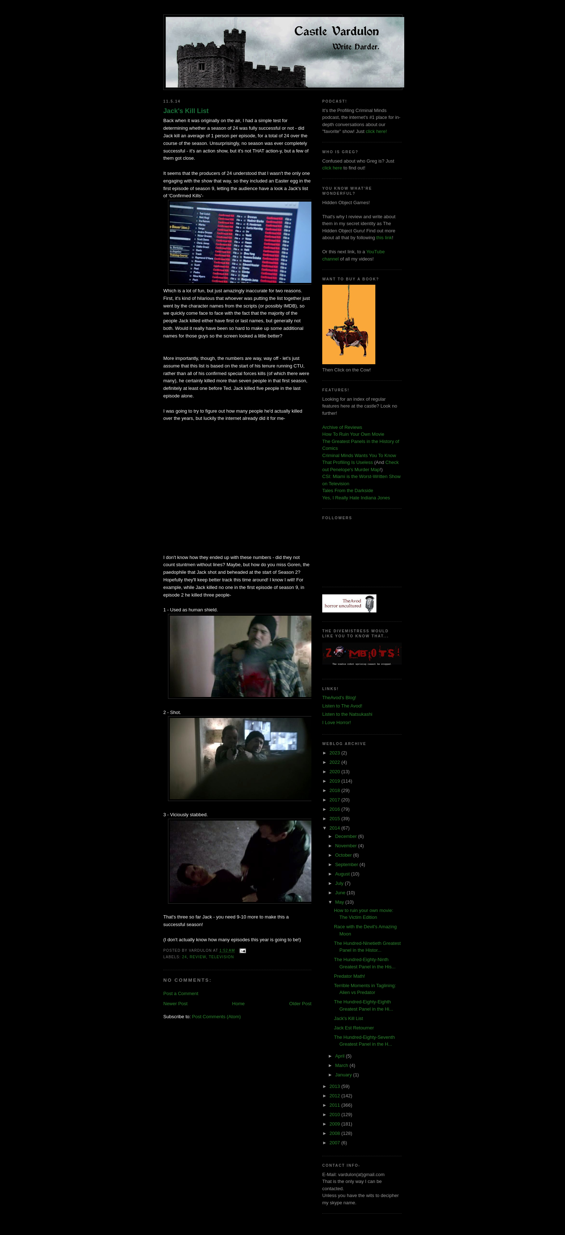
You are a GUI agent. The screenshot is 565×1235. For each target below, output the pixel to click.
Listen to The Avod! (342, 706)
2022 (335, 762)
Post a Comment (180, 993)
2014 (335, 828)
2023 (335, 753)
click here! (376, 131)
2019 (335, 781)
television (221, 957)
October (344, 855)
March (342, 1065)
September (347, 864)
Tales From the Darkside (347, 490)
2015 (335, 818)
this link (384, 237)
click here (332, 168)
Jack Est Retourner (354, 1027)
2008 (335, 1133)
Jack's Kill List (186, 111)
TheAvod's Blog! (339, 697)
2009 (335, 1124)
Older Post (300, 1003)
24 (184, 957)
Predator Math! (349, 976)
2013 (335, 1086)
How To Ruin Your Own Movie (353, 434)
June (341, 892)
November (346, 845)
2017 (335, 799)
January (344, 1074)
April (340, 1056)
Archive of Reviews (342, 427)
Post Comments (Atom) (216, 1016)
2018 (335, 790)
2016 (335, 809)
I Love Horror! (336, 722)
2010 (335, 1114)
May (340, 902)
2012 (335, 1095)
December (346, 836)
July (340, 883)
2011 (335, 1105)
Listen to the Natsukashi (347, 714)
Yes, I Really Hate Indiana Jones (356, 497)
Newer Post (175, 1003)
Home (238, 1003)
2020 (335, 771)
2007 (335, 1142)
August (343, 874)
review (198, 957)
